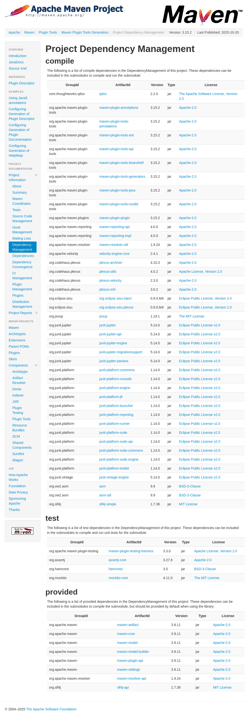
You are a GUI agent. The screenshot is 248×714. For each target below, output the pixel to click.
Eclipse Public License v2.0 (199, 325)
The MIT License (191, 316)
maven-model (127, 643)
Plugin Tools (48, 32)
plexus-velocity (110, 280)
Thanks (14, 510)
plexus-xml (107, 289)
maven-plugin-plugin (114, 218)
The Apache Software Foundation (51, 709)
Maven (29, 32)
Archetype (20, 372)
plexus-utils (107, 271)
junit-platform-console (115, 379)
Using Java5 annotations (18, 100)
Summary (19, 192)
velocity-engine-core (114, 254)
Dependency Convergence (22, 264)
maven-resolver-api (131, 678)
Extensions (17, 340)
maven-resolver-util (113, 245)
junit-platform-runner (114, 424)
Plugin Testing (17, 410)
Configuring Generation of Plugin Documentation (20, 132)
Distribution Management (22, 304)
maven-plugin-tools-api (116, 149)
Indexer (18, 395)
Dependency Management (22, 247)
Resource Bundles (19, 427)
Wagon (17, 460)
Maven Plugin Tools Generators (84, 32)
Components (23, 365)
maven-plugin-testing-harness (130, 551)
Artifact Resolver (19, 380)
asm (102, 486)
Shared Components (21, 445)
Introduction (17, 56)
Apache (14, 32)
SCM (16, 436)
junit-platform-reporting (116, 415)
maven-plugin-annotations (118, 108)
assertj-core (117, 560)
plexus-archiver (110, 263)
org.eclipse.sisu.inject (115, 298)
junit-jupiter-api (110, 334)
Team (16, 210)
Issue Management (22, 229)
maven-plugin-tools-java (117, 190)
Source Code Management (22, 218)
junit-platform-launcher (116, 406)
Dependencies (23, 256)
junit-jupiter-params (113, 361)
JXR (15, 402)
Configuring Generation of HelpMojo (19, 150)
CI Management (22, 275)
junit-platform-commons (117, 370)
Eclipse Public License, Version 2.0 (205, 298)
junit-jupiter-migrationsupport (120, 352)
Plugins (17, 295)
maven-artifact (128, 625)
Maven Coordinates (21, 201)
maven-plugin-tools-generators (122, 176)
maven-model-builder (133, 652)
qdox (103, 94)
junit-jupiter (107, 325)
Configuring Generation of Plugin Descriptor (22, 114)
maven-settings (128, 669)
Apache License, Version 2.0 (200, 271)
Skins (13, 359)
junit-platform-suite (113, 432)
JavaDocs (16, 62)
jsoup (103, 316)
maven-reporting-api (114, 227)
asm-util (105, 495)
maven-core (126, 634)
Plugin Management (22, 286)
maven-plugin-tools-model (118, 204)
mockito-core (118, 578)
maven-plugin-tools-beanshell (121, 163)
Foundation (17, 486)
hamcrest (115, 569)
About (16, 186)
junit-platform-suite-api (116, 441)
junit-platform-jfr (111, 397)
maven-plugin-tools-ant (116, 135)
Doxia (16, 389)
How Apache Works (18, 477)
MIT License (188, 504)
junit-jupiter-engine (113, 343)
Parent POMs (19, 346)
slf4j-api (123, 687)
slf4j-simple (107, 504)
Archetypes (17, 334)
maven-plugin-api (130, 660)
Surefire (18, 454)
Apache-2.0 (187, 108)
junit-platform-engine (114, 388)
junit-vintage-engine (114, 477)
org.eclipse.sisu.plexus (116, 307)
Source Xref (18, 68)
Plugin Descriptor (22, 83)
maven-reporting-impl (115, 236)
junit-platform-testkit (114, 468)
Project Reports (23, 313)
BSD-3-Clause (190, 486)
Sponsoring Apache (17, 501)
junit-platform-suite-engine (119, 459)
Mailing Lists (21, 238)
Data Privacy (18, 492)
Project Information (23, 177)
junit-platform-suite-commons (121, 450)
